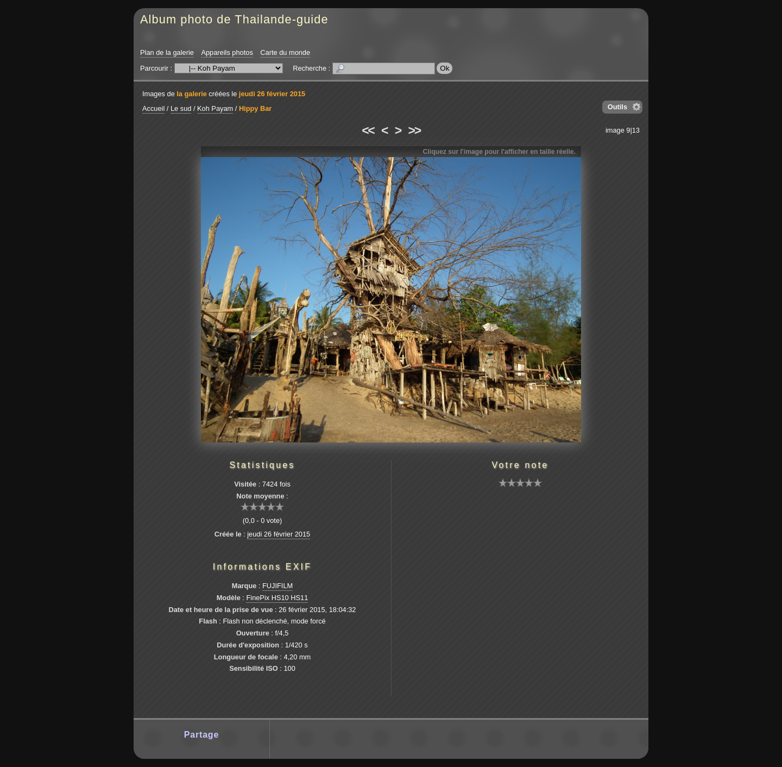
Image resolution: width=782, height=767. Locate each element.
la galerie (191, 94)
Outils (617, 107)
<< (368, 130)
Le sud (181, 108)
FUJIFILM (277, 586)
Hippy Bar (255, 108)
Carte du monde (285, 52)
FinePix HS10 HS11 (277, 598)
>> (414, 130)
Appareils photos (227, 52)
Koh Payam (215, 108)
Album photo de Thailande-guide (234, 19)
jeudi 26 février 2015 (272, 94)
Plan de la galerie (167, 52)
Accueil (153, 108)
